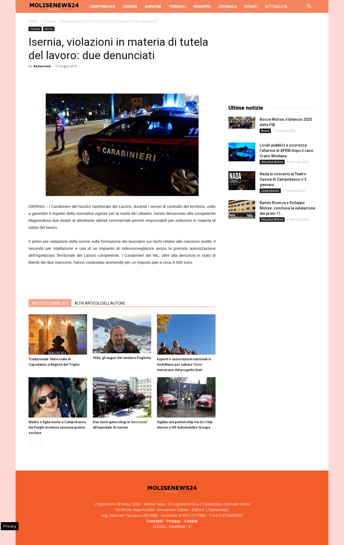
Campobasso (102, 6)
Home (33, 21)
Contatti (154, 520)
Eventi (251, 6)
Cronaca (227, 6)
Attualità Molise (272, 162)
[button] (309, 6)
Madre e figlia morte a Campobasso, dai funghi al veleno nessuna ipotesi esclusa (57, 427)
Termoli (177, 6)
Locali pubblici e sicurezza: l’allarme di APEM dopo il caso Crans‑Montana (286, 150)
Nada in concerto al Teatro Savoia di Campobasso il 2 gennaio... (283, 179)
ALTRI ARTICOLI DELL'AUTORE (99, 303)
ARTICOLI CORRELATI (50, 303)
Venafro (202, 6)
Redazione (42, 66)
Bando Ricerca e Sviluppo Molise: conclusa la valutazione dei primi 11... (287, 208)
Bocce (265, 131)
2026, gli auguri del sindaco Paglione (122, 358)
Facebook (177, 526)
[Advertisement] (122, 281)
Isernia (130, 6)
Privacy (174, 520)
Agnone (153, 6)
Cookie (191, 520)
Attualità (276, 6)
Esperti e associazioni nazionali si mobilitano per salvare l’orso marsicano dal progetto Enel (184, 364)
